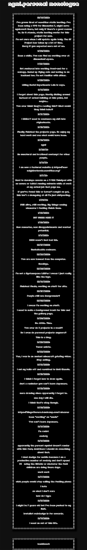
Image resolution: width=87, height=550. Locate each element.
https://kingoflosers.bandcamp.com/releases (43, 412)
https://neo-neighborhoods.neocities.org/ (47, 169)
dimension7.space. (43, 59)
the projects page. (45, 132)
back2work (43, 544)
